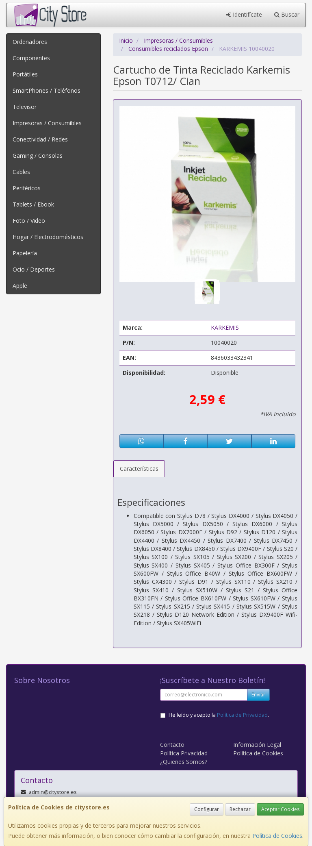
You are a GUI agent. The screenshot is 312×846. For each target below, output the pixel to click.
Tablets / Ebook (33, 204)
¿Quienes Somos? (183, 762)
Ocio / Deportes (34, 269)
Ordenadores (30, 42)
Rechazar (240, 809)
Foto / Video (29, 220)
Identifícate (244, 14)
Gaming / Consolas (38, 155)
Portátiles (25, 74)
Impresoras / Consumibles (47, 123)
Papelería (25, 253)
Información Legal (257, 744)
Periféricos (27, 188)
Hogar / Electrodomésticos (48, 237)
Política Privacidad (184, 753)
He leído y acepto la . (219, 714)
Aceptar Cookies (280, 809)
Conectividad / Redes (40, 139)
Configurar (206, 809)
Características (139, 468)
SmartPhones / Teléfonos (46, 90)
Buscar (286, 14)
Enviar (258, 694)
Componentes (31, 58)
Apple (20, 285)
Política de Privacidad (242, 714)
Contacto (172, 744)
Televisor (25, 107)
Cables (21, 172)
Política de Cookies (277, 835)
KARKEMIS (225, 327)
